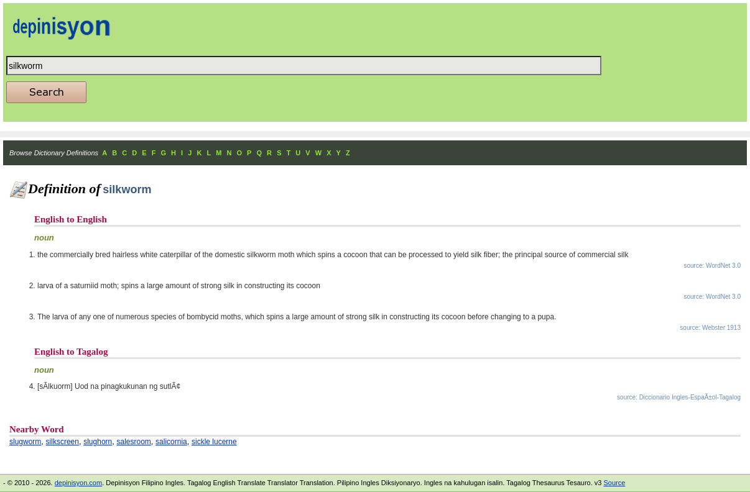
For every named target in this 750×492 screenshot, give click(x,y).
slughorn (97, 441)
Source (614, 482)
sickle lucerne (214, 441)
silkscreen (62, 441)
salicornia (171, 441)
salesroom (133, 441)
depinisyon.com (78, 482)
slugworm (25, 441)
